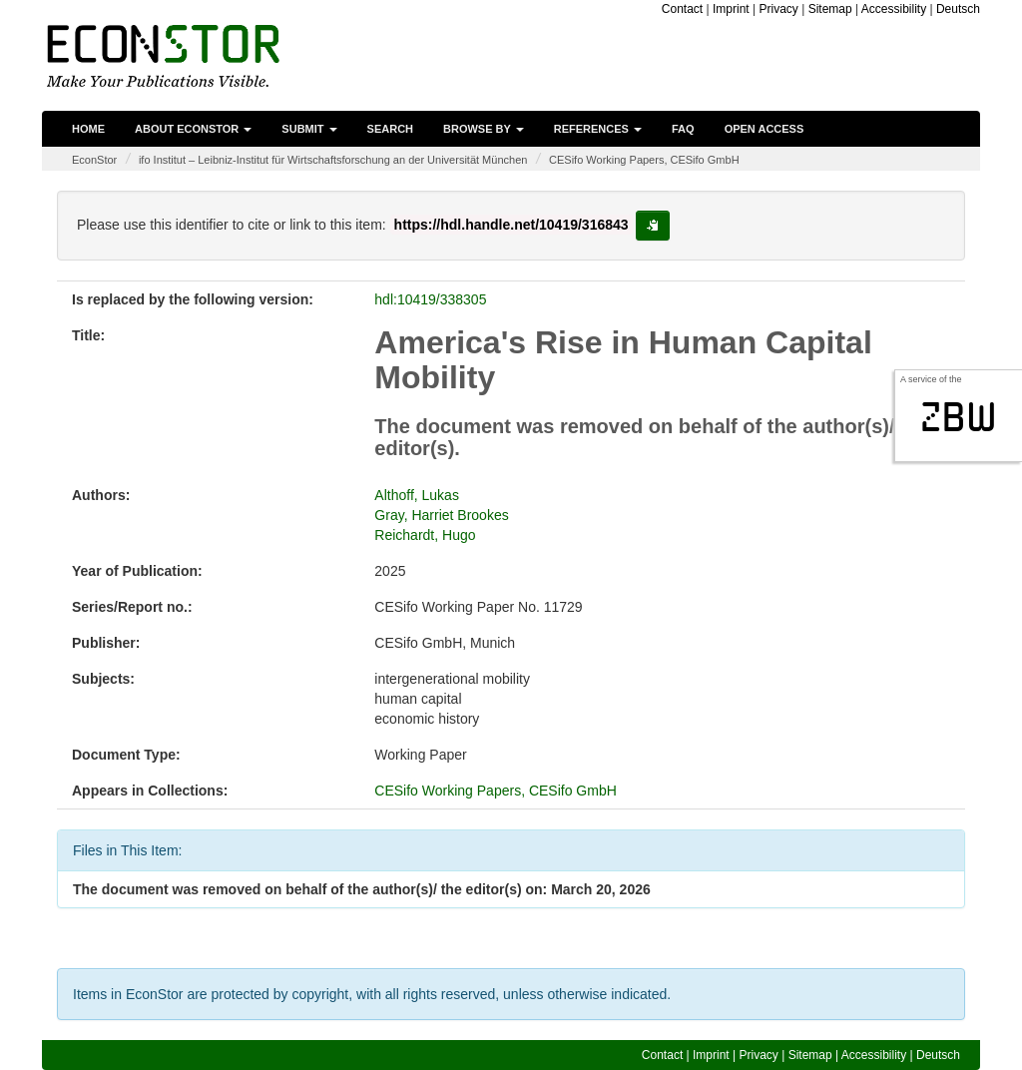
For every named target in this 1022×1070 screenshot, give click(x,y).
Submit (308, 129)
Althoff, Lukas (416, 495)
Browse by (483, 129)
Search (390, 129)
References (598, 129)
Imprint (731, 9)
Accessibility (893, 9)
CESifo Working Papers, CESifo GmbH (644, 160)
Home (88, 129)
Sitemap (830, 9)
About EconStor (193, 129)
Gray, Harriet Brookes (441, 515)
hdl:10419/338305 (430, 299)
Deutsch (958, 9)
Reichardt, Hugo (424, 535)
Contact (682, 9)
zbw (958, 417)
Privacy (778, 9)
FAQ (683, 129)
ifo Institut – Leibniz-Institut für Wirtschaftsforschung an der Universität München (333, 160)
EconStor (94, 160)
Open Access (764, 129)
